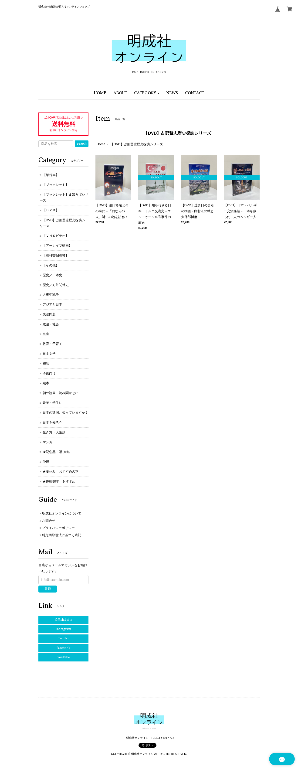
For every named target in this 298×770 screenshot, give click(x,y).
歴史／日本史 (52, 275)
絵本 (46, 383)
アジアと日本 (52, 304)
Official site (63, 620)
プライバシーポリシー (58, 528)
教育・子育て (52, 344)
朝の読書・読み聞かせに (60, 393)
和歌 (46, 363)
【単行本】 (51, 175)
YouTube (63, 657)
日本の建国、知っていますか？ (65, 412)
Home (101, 144)
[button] (147, 93)
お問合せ (48, 520)
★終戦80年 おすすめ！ (61, 481)
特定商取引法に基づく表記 (61, 535)
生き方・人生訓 (54, 432)
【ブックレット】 (56, 185)
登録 (47, 589)
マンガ (47, 442)
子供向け (49, 373)
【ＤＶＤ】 (51, 210)
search (82, 143)
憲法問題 (49, 314)
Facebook (63, 648)
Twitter (63, 638)
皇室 (46, 334)
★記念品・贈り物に (57, 452)
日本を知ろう (52, 422)
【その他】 (51, 265)
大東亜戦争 (51, 294)
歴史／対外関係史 (56, 285)
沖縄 (46, 461)
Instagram (63, 629)
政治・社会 (51, 324)
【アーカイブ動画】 (57, 245)
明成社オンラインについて (61, 513)
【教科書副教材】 (56, 255)
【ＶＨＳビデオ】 (56, 236)
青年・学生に (52, 403)
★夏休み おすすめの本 (60, 471)
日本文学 (49, 353)
